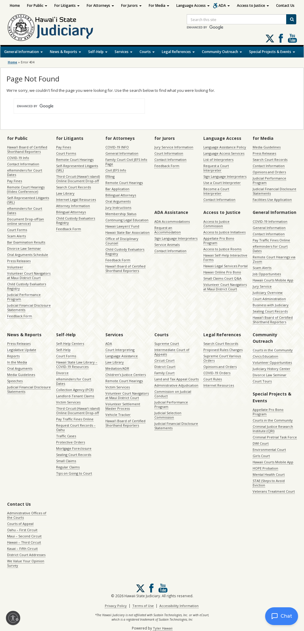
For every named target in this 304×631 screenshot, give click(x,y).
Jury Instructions (118, 207)
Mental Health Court (269, 474)
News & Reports (65, 51)
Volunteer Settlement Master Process (122, 406)
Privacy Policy (116, 605)
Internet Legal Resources (76, 199)
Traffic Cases (66, 436)
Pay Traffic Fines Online (271, 240)
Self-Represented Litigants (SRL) (28, 200)
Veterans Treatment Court (274, 491)
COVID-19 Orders (216, 373)
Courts (147, 51)
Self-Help (97, 51)
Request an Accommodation (167, 229)
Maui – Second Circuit (24, 536)
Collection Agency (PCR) (75, 389)
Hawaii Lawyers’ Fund (122, 226)
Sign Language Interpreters (224, 176)
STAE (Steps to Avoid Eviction (269, 482)
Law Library (65, 193)
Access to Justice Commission (216, 223)
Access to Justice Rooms (222, 249)
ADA (224, 5)
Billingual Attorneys (120, 195)
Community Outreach (222, 51)
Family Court (164, 373)
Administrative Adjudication (176, 385)
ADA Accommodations (172, 221)
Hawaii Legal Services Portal (225, 266)
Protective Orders (70, 442)
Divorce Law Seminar (24, 248)
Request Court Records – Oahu (76, 427)
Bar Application (117, 189)
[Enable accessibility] (13, 618)
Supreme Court (166, 343)
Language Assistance (121, 356)
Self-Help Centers (70, 343)
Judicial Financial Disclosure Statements (29, 307)
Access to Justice (253, 5)
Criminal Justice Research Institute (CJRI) (273, 428)
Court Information (168, 153)
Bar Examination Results (26, 242)
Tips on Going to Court (74, 473)
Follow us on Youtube (292, 38)
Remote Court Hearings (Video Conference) (26, 189)
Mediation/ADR (117, 368)
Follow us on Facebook (280, 38)
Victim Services (68, 402)
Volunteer (15, 267)
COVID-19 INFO (117, 147)
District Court (164, 366)
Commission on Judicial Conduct (172, 393)
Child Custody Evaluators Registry (26, 286)
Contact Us (285, 5)
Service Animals (167, 244)
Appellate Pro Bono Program (218, 240)
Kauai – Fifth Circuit (22, 548)
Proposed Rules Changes (223, 349)
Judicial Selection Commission (167, 415)
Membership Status (120, 214)
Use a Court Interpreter (222, 182)
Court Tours (262, 381)
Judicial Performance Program (24, 296)
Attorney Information (73, 206)
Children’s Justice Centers (125, 374)
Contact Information (23, 164)
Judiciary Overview (268, 292)
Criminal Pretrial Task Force (275, 437)
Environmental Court (269, 449)
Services (123, 51)
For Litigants (67, 5)
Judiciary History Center (271, 368)
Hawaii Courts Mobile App (273, 280)
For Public (37, 5)
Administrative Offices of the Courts (26, 515)
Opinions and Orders (269, 172)
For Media (159, 5)
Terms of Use (143, 605)
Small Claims (66, 461)
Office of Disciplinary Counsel (121, 240)
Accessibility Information (179, 605)
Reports (13, 356)
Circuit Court (164, 360)
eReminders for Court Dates (24, 172)
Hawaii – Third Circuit (24, 542)
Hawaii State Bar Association (127, 232)
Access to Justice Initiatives (224, 232)
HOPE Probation (265, 468)
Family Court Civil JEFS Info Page (126, 161)
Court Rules (212, 379)
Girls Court (261, 456)
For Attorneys (100, 5)
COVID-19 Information (270, 221)
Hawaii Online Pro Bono (222, 272)
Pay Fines (14, 181)
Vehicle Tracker (118, 414)
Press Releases (19, 261)
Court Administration (269, 299)
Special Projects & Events (272, 51)
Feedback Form (19, 316)
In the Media (17, 362)
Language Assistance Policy (224, 147)
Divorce (62, 373)
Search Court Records (73, 187)
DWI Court (261, 443)
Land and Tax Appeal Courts (176, 379)
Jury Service (262, 286)
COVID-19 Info (18, 158)
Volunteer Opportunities (272, 362)
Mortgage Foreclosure (73, 448)
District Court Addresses (26, 554)
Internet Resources (218, 385)
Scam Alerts (16, 236)
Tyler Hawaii (162, 628)
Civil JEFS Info (115, 170)
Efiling (110, 176)
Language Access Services (223, 153)
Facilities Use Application (272, 199)
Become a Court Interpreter (216, 191)
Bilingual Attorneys (71, 212)
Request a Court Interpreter (216, 168)
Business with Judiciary (271, 305)
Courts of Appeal (20, 523)
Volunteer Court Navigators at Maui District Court (28, 275)
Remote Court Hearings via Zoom (274, 259)
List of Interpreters (218, 159)
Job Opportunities (267, 274)
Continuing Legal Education (126, 220)
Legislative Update (21, 349)
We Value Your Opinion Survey (25, 563)
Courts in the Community (273, 350)
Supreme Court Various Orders (222, 358)
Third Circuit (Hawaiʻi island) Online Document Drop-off (78, 178)
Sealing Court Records (270, 311)
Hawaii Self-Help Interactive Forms (225, 257)
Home (15, 5)
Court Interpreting (119, 349)
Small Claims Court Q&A (222, 278)
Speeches (15, 381)
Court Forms (17, 230)
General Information (23, 51)
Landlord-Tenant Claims (75, 396)
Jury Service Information (173, 147)
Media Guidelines (267, 147)
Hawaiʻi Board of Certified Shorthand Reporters (27, 149)
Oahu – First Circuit (22, 530)
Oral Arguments (118, 201)
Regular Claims (68, 467)
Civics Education (265, 356)
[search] (72, 106)
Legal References (178, 51)
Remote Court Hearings (75, 159)
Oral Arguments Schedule (27, 254)
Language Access (193, 5)
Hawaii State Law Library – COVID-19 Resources (76, 364)
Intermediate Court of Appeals (171, 351)
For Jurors (131, 5)
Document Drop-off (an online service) (25, 221)
